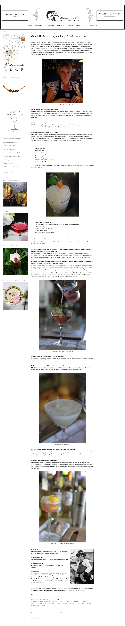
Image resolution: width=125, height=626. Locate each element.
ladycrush (56, 603)
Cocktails (39, 25)
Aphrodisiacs (44, 601)
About (29, 25)
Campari (54, 601)
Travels (60, 25)
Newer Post (34, 612)
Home (62, 612)
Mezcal (76, 603)
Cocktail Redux (66, 601)
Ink (60, 46)
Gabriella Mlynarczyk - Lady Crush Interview (58, 36)
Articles (50, 25)
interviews (42, 603)
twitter (82, 590)
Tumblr (70, 25)
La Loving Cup (40, 50)
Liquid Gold (67, 603)
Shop (78, 25)
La (49, 603)
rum (82, 603)
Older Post (91, 612)
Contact (93, 25)
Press (85, 25)
